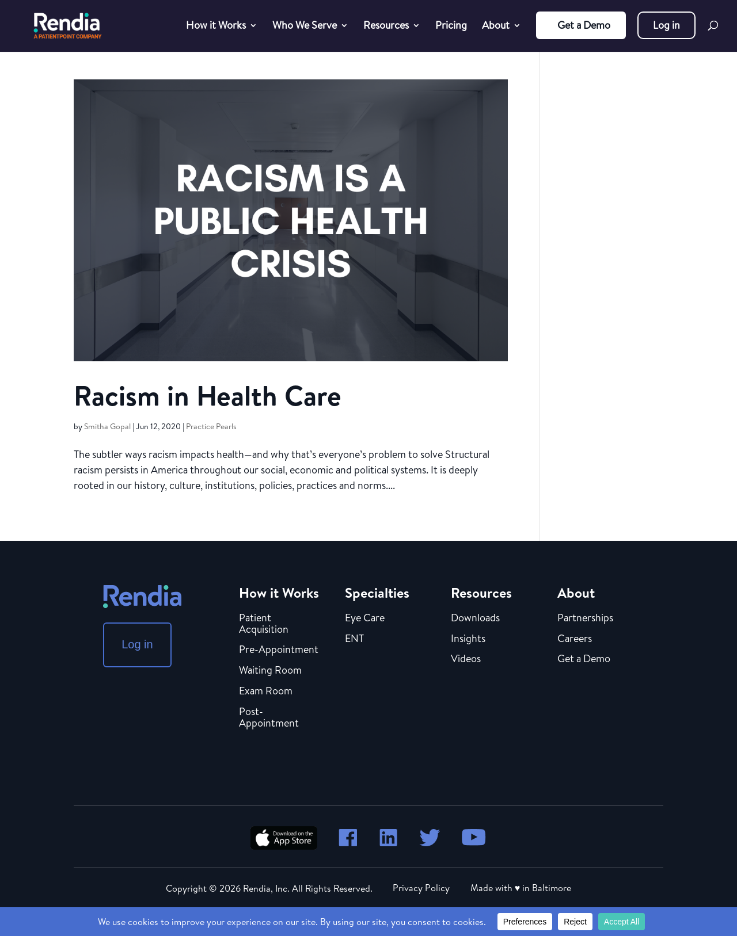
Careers (574, 639)
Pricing (451, 26)
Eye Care (365, 618)
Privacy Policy (421, 887)
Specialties (377, 592)
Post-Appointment (269, 718)
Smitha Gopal (107, 426)
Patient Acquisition (263, 624)
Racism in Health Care (207, 395)
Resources (386, 26)
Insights (468, 639)
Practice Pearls (211, 426)
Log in (666, 25)
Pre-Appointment (278, 650)
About (496, 26)
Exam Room (265, 691)
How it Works (216, 26)
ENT (354, 639)
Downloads (475, 618)
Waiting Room (270, 670)
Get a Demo (583, 25)
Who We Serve (304, 26)
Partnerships (585, 618)
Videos (466, 659)
